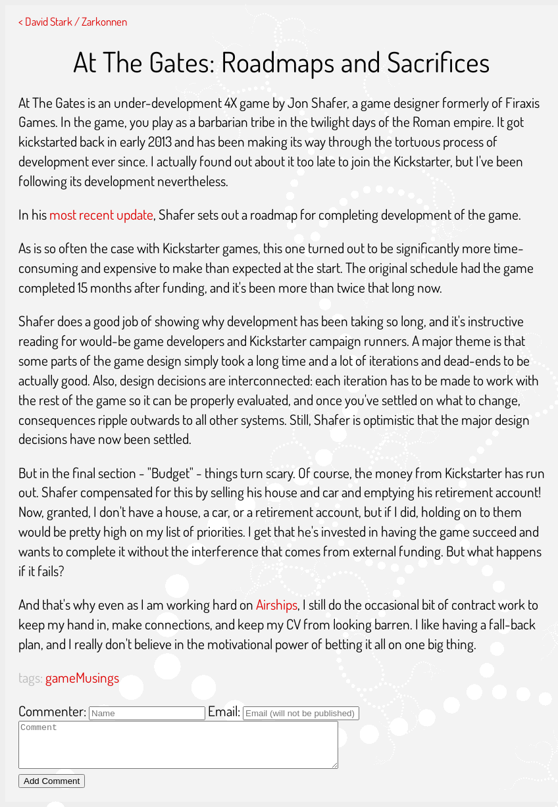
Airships (276, 604)
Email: (224, 711)
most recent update (101, 214)
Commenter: (52, 711)
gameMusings (82, 677)
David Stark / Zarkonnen (76, 21)
